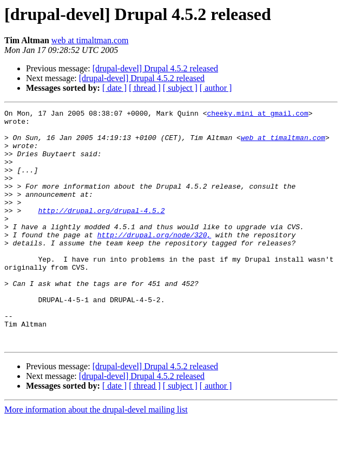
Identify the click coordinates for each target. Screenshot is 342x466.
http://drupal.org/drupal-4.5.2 (101, 231)
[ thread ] (145, 87)
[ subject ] (180, 87)
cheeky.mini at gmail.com (257, 114)
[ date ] (114, 87)
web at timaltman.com (90, 40)
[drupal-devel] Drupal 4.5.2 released (155, 68)
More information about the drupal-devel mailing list (96, 456)
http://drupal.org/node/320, (154, 260)
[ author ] (216, 87)
